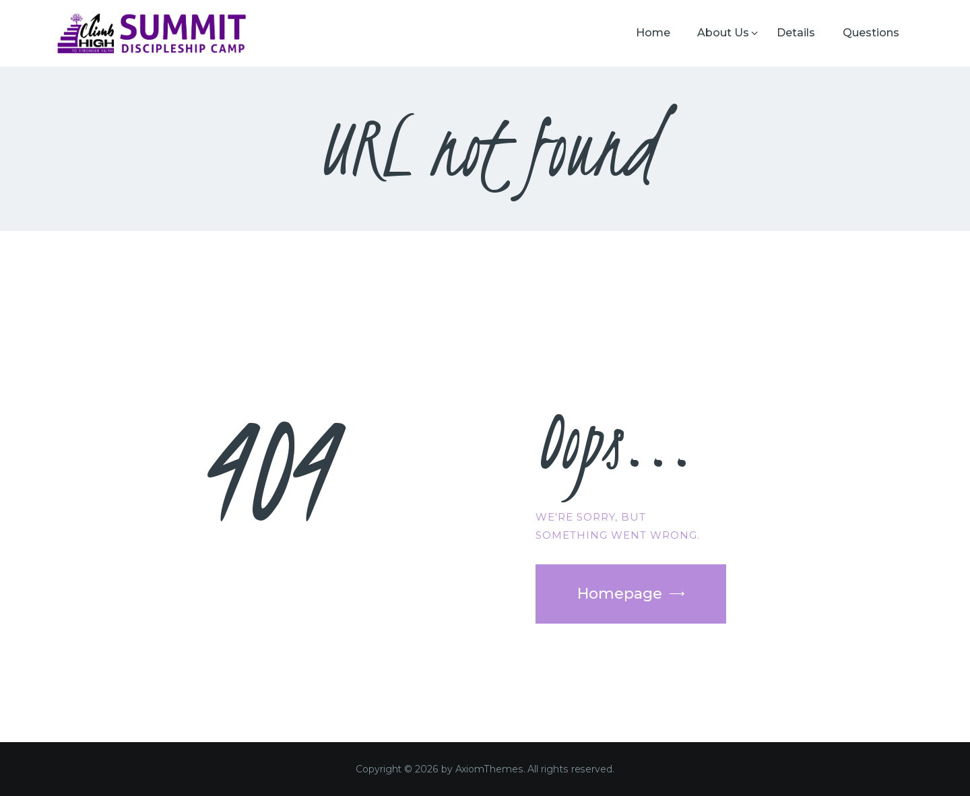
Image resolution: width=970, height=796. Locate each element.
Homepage (619, 594)
